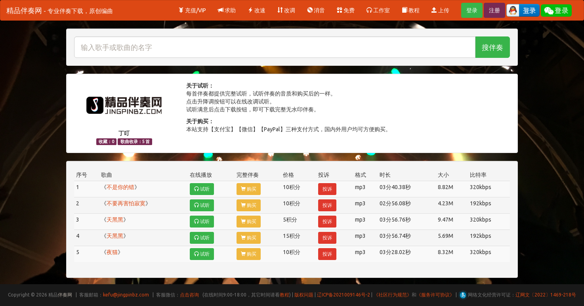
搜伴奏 (492, 47)
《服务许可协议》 (435, 294)
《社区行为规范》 (393, 294)
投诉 (327, 188)
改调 (286, 10)
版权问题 (303, 294)
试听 (202, 188)
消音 (316, 10)
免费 (346, 10)
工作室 (378, 10)
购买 (248, 188)
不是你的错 (120, 187)
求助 (227, 10)
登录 (471, 10)
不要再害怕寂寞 (126, 203)
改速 (256, 10)
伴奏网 (65, 294)
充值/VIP (192, 10)
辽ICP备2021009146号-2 (343, 294)
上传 (440, 10)
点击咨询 (189, 294)
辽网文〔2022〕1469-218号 (545, 294)
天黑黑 (115, 219)
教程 (411, 10)
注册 (494, 10)
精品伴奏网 (59, 10)
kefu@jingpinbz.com (126, 294)
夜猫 (112, 252)
